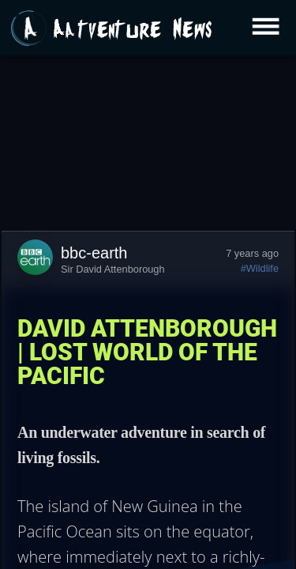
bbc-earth (94, 253)
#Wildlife (260, 268)
